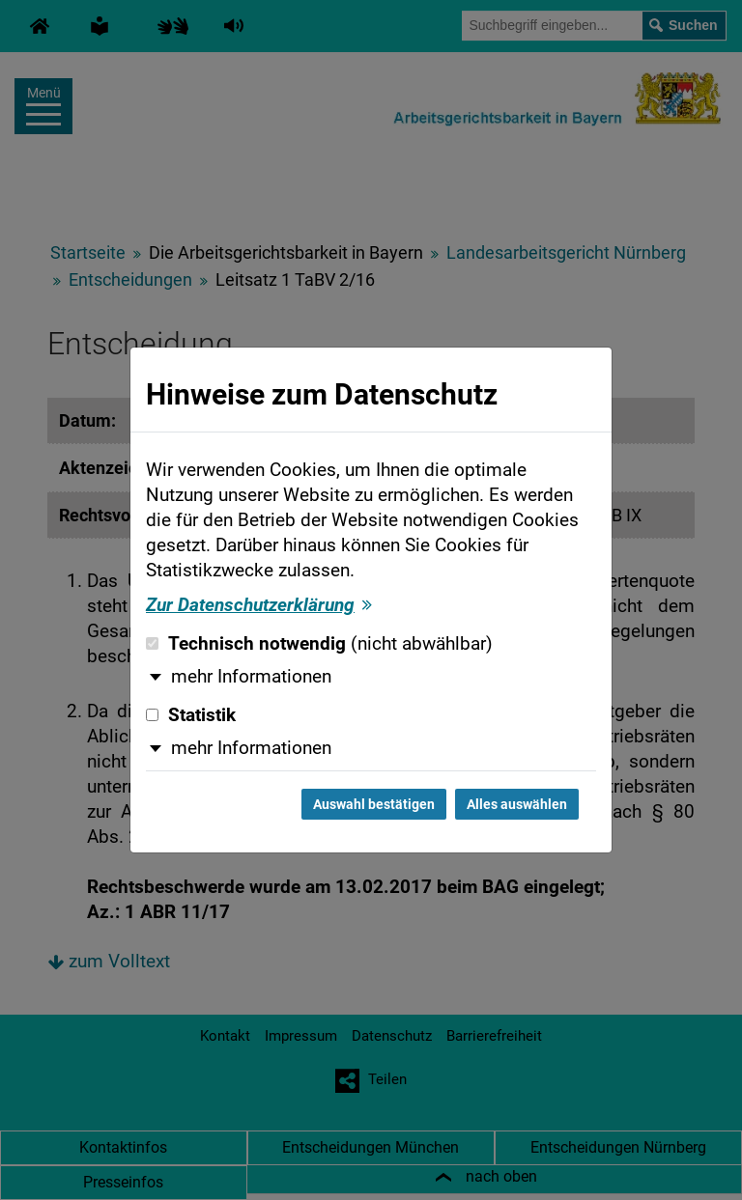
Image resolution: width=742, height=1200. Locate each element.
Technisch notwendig (319, 644)
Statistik (191, 715)
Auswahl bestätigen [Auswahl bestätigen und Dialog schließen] (374, 804)
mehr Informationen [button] (251, 676)
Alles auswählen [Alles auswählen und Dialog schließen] (517, 804)
